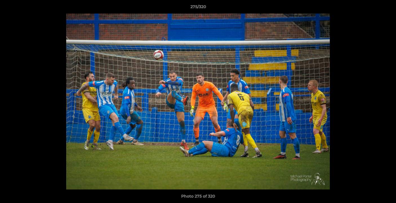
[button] (385, 8)
